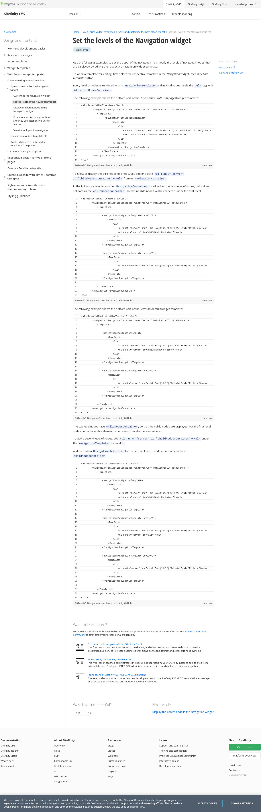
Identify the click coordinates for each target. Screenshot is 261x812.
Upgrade (112, 765)
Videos (111, 744)
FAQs (110, 770)
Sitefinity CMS (8, 739)
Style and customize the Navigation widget (142, 31)
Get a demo (227, 67)
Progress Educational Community (177, 749)
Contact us (234, 764)
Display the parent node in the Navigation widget (183, 706)
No (89, 706)
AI (55, 765)
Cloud (57, 744)
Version (75, 14)
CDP (56, 749)
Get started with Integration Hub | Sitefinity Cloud (115, 638)
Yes (78, 706)
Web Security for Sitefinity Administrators (110, 653)
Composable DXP (63, 754)
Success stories (116, 754)
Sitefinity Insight (9, 744)
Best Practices (156, 14)
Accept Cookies (207, 803)
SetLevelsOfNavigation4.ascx (90, 597)
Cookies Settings (242, 803)
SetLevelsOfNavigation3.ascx (90, 414)
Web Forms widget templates (99, 31)
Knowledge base (117, 760)
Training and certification (173, 744)
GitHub (128, 164)
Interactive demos (169, 754)
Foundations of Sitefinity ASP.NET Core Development (117, 668)
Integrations (60, 775)
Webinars (113, 749)
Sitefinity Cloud (9, 749)
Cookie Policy (11, 806)
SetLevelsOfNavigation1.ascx (90, 164)
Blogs (111, 739)
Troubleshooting (182, 14)
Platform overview (231, 73)
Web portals (61, 770)
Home (76, 31)
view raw (207, 164)
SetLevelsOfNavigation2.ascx (90, 297)
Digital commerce (63, 760)
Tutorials (134, 14)
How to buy (235, 759)
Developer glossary (170, 760)
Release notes (9, 760)
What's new (7, 754)
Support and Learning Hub (174, 739)
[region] (143, 131)
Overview (59, 739)
